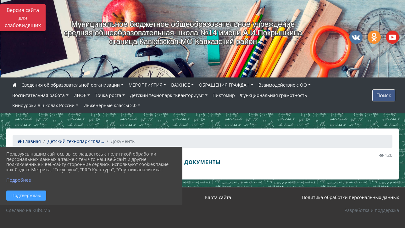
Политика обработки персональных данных (350, 197)
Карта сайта (218, 197)
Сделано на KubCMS (28, 210)
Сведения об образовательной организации (70, 85)
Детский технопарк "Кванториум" (167, 95)
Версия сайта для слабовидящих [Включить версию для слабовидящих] (23, 18)
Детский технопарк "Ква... (75, 141)
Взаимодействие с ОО (282, 85)
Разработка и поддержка (372, 210)
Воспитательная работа (38, 95)
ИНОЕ (80, 95)
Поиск (383, 95)
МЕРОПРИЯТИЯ (146, 85)
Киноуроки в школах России (43, 105)
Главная (29, 141)
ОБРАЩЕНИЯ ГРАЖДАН (224, 85)
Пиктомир (224, 95)
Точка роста (108, 95)
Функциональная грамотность (273, 95)
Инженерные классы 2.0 (109, 105)
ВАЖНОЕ (180, 85)
